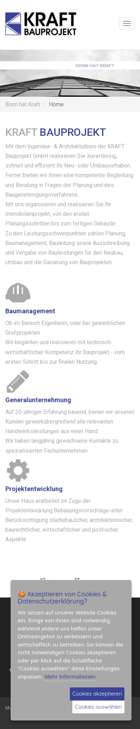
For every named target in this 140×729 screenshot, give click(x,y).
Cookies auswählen (98, 706)
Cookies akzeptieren (97, 693)
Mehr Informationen (69, 676)
